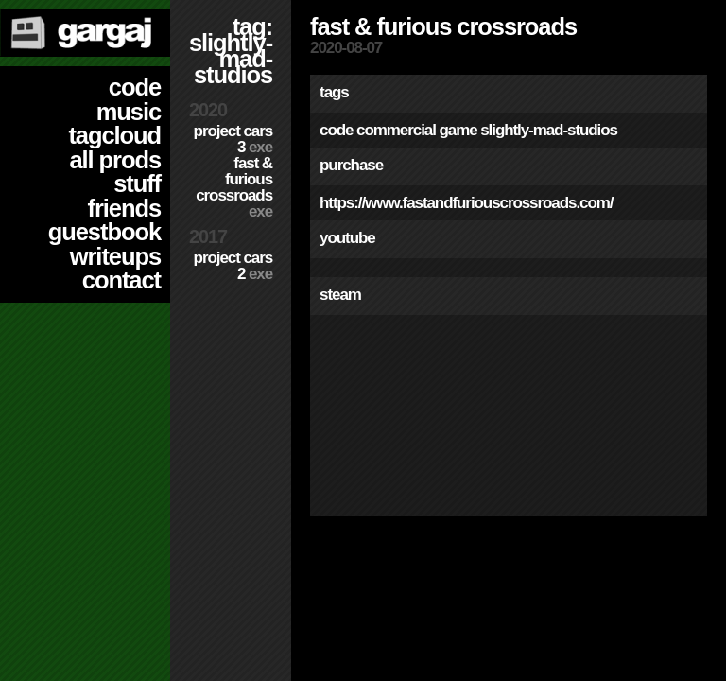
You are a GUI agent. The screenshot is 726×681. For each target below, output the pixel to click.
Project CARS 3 (233, 139)
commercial (396, 130)
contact (121, 280)
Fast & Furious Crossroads (234, 187)
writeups (115, 256)
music (128, 111)
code (135, 87)
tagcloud (114, 135)
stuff (137, 183)
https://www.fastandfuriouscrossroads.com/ (466, 203)
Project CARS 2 (233, 266)
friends (124, 208)
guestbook (104, 231)
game (457, 130)
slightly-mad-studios (548, 130)
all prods (115, 160)
